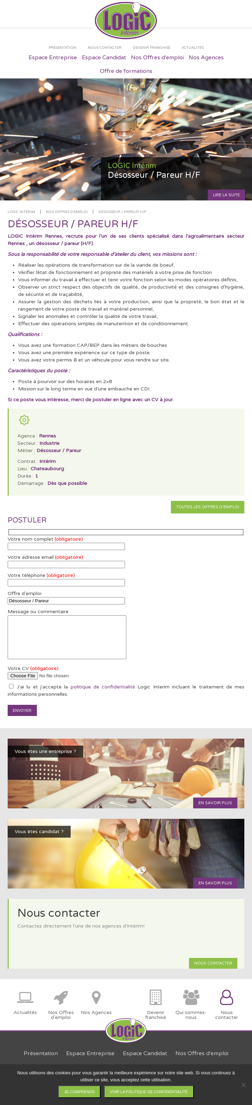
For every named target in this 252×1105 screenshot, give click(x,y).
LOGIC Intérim (21, 212)
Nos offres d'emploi (67, 212)
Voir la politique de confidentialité (149, 1092)
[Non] (243, 1084)
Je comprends (79, 1092)
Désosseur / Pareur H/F (122, 212)
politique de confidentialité (103, 687)
